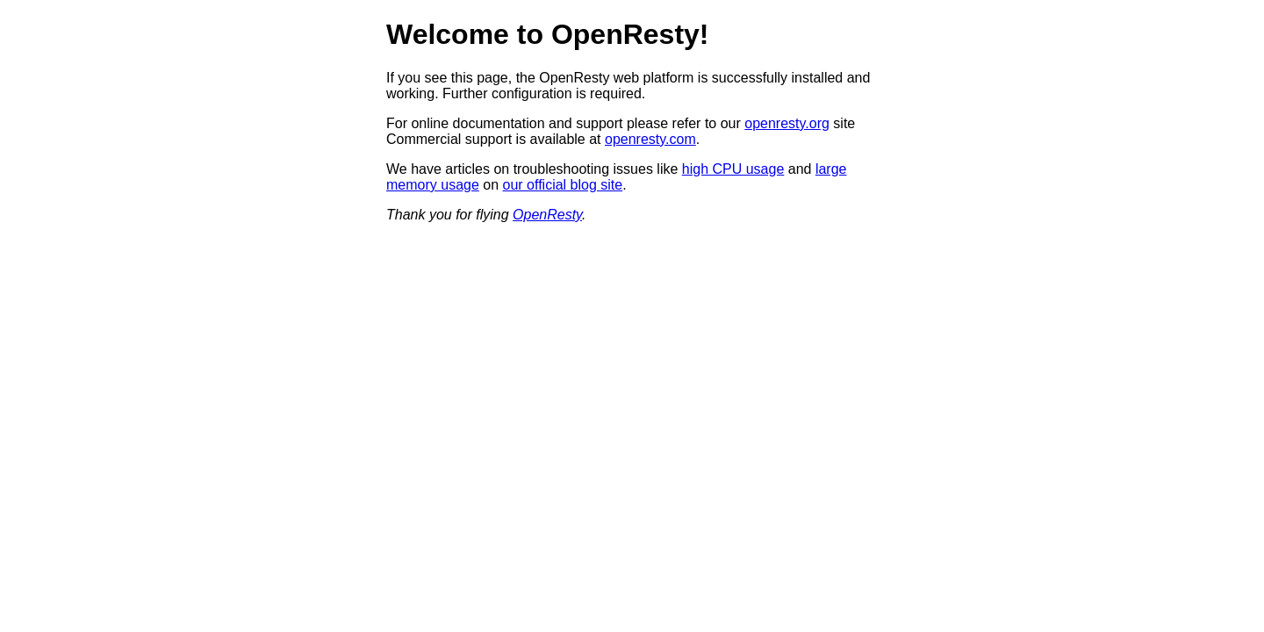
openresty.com (650, 139)
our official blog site (563, 184)
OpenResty (547, 214)
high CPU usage (733, 169)
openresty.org (787, 123)
